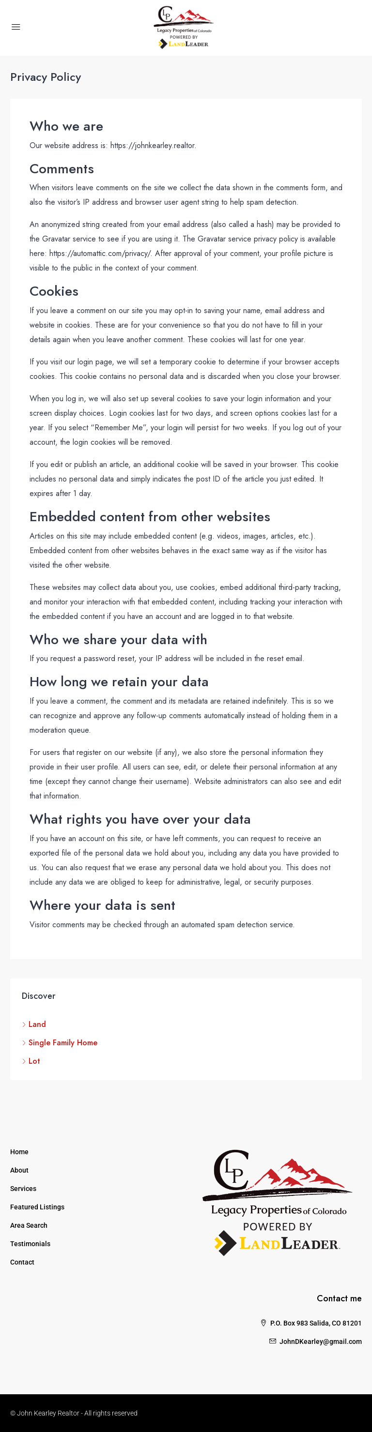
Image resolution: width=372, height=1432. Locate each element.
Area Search (28, 1225)
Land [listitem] (34, 1024)
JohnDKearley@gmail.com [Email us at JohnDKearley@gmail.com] (320, 1341)
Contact (22, 1262)
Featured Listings (37, 1207)
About (19, 1170)
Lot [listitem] (31, 1061)
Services (23, 1188)
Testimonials (30, 1244)
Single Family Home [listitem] (59, 1042)
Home (19, 1152)
